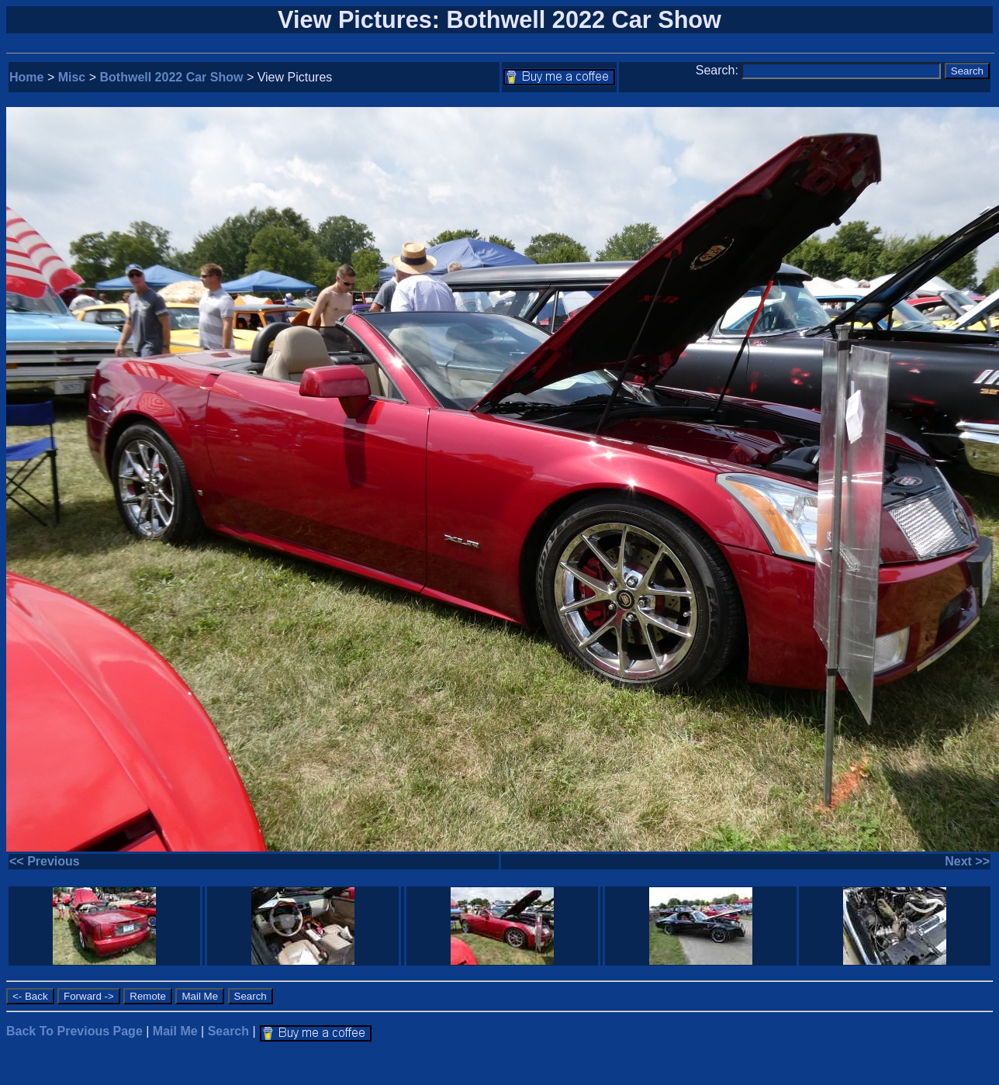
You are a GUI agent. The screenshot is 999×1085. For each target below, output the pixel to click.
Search (228, 1031)
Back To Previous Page (74, 1031)
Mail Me (175, 1031)
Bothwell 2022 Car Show (172, 77)
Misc (72, 77)
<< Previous (44, 861)
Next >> (967, 861)
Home (26, 77)
